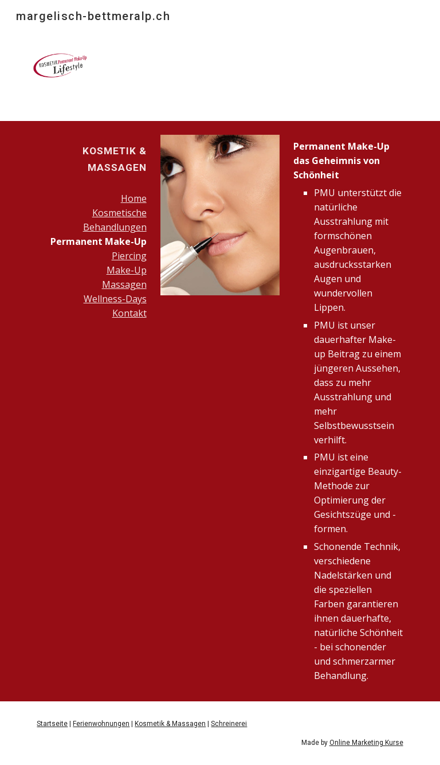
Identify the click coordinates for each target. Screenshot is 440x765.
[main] (91, 159)
